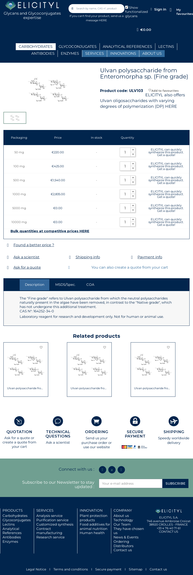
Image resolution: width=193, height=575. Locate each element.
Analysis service (49, 515)
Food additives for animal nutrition (95, 526)
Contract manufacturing (49, 530)
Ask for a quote (27, 267)
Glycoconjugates (17, 520)
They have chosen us (129, 530)
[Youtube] (121, 469)
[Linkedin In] (102, 469)
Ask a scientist (26, 257)
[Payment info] (132, 257)
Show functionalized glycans (136, 11)
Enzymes (10, 541)
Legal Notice (36, 569)
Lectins (9, 524)
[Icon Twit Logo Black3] (112, 469)
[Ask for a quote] (8, 267)
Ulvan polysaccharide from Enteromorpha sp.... (89, 388)
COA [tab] (90, 284)
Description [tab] (34, 284)
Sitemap (135, 569)
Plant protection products (93, 517)
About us (121, 515)
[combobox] (96, 8)
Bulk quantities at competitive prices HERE (50, 231)
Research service (50, 537)
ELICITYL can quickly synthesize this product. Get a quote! (166, 152)
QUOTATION (19, 431)
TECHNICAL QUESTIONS (57, 433)
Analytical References (12, 530)
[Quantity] (125, 152)
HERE (171, 106)
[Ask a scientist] (8, 257)
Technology (123, 520)
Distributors (123, 546)
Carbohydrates (15, 515)
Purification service (52, 520)
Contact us (123, 550)
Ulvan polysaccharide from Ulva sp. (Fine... (26, 388)
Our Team (122, 524)
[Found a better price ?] (8, 245)
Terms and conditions (70, 569)
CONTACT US (168, 531)
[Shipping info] (70, 257)
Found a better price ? (33, 245)
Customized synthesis (54, 524)
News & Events (126, 537)
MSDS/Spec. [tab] (65, 284)
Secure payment (108, 569)
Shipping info (88, 257)
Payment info (149, 257)
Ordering (121, 541)
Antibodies (12, 537)
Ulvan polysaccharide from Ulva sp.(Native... (153, 388)
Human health (92, 533)
